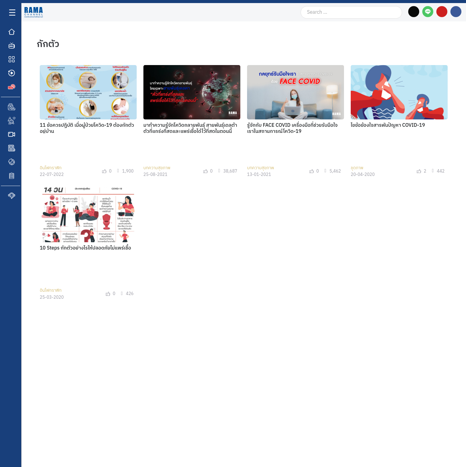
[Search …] (351, 12)
